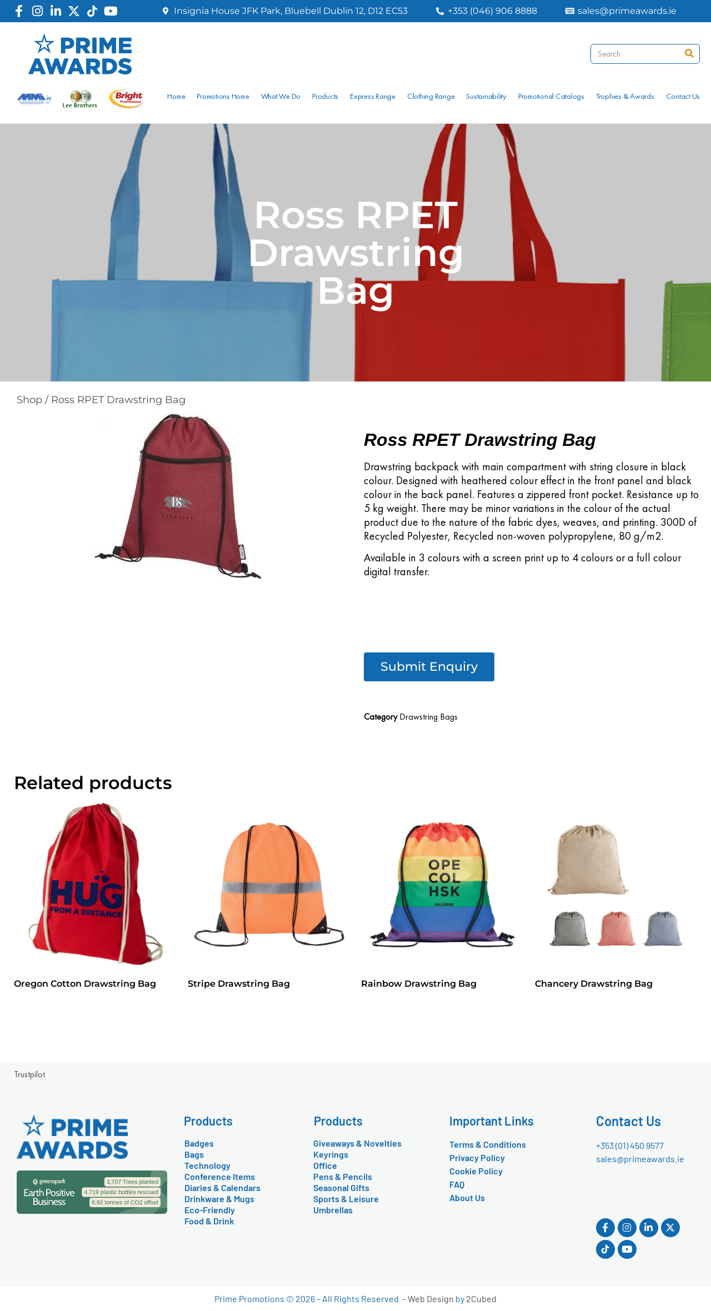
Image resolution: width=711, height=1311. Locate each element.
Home (176, 96)
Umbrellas (333, 1209)
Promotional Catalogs (551, 96)
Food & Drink (209, 1220)
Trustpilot (29, 1074)
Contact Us (683, 96)
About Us (467, 1197)
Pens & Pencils (342, 1176)
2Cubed (481, 1298)
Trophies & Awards (625, 96)
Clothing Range (431, 96)
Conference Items (219, 1176)
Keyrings (330, 1154)
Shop (29, 400)
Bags (194, 1154)
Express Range (372, 96)
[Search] (689, 53)
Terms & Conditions (487, 1144)
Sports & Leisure (346, 1198)
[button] (429, 666)
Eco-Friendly (209, 1209)
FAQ (456, 1184)
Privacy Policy (477, 1157)
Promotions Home (223, 96)
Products (325, 96)
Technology (207, 1165)
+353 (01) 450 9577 (630, 1145)
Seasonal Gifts (341, 1187)
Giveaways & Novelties (357, 1143)
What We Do (281, 96)
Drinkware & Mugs (219, 1198)
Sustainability (486, 96)
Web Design (431, 1298)
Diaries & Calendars (222, 1187)
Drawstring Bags (428, 716)
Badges (199, 1143)
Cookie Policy (476, 1171)
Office (325, 1165)
